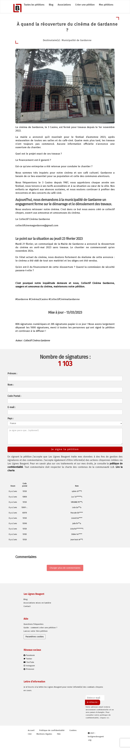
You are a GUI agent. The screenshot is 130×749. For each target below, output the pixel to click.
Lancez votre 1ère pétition (36, 631)
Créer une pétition (85, 4)
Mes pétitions (106, 4)
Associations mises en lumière (37, 603)
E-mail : (11, 407)
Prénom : (12, 373)
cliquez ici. (105, 718)
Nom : (10, 384)
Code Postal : (14, 396)
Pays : (10, 418)
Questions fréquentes (34, 624)
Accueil (31, 730)
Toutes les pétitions (34, 4)
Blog (51, 4)
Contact (27, 606)
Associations (64, 4)
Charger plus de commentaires (65, 568)
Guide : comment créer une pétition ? (40, 628)
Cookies (73, 730)
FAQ (59, 734)
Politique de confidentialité (52, 730)
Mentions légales (44, 734)
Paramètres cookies (34, 636)
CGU (30, 734)
